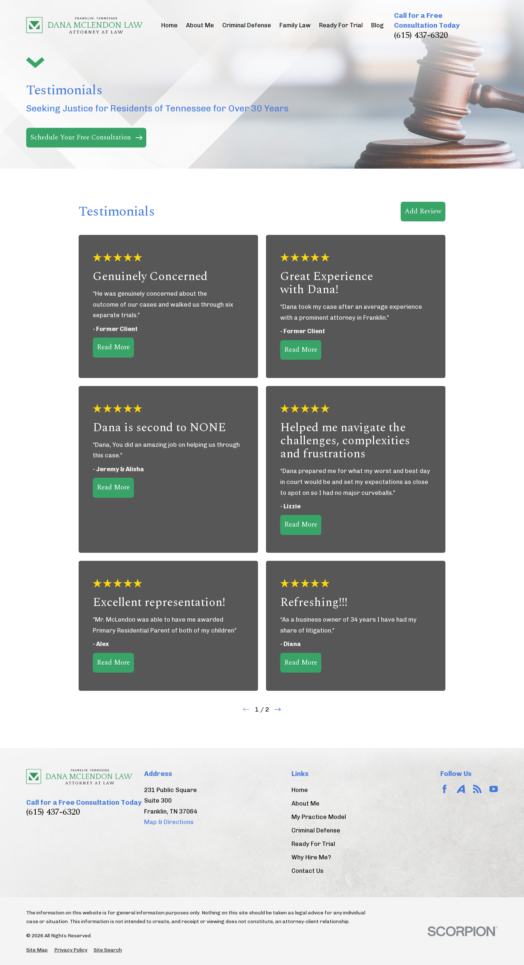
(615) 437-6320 (421, 35)
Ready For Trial (313, 843)
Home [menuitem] (169, 25)
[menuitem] (37, 949)
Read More (113, 347)
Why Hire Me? (311, 857)
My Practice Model (318, 817)
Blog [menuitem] (377, 25)
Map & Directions (169, 822)
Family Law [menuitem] (295, 25)
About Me (305, 803)
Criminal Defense (315, 830)
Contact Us (307, 870)
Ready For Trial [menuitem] (341, 25)
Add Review (423, 211)
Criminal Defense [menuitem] (246, 25)
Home (299, 790)
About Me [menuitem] (200, 25)
